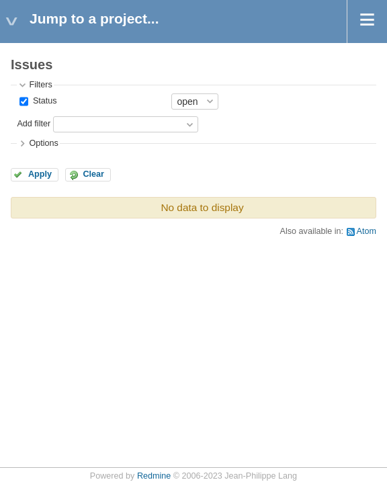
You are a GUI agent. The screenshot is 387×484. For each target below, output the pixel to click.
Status (43, 101)
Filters (40, 84)
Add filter (33, 123)
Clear (93, 174)
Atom (366, 231)
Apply (40, 174)
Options (43, 143)
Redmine (154, 476)
